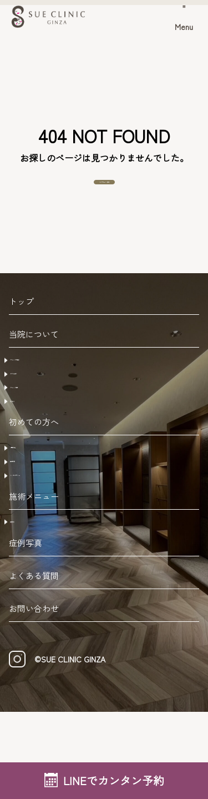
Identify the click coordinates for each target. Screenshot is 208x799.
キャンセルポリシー (54, 547)
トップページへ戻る (104, 192)
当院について (34, 354)
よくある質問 (34, 663)
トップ (21, 321)
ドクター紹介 (41, 403)
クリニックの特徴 (49, 381)
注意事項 (32, 524)
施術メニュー (34, 575)
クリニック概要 (45, 425)
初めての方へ (34, 475)
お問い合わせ (34, 695)
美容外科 (32, 602)
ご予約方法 (36, 502)
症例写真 (25, 630)
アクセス (32, 447)
